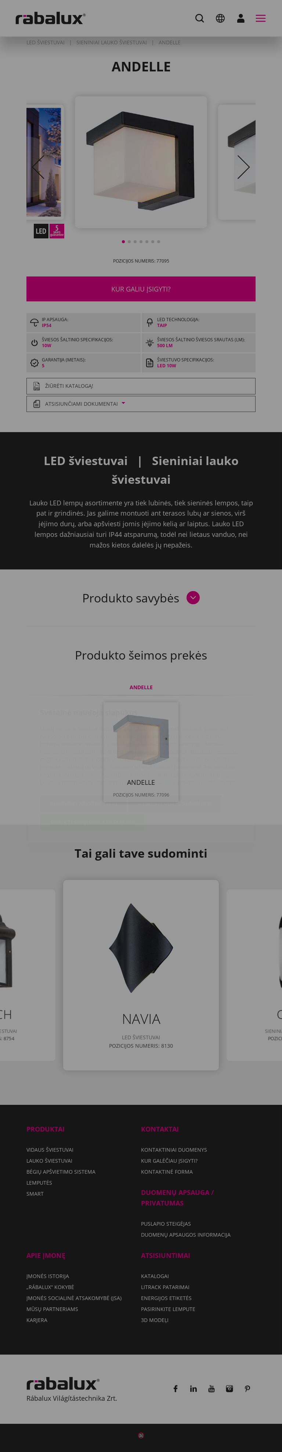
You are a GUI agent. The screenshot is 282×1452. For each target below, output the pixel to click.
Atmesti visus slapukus (175, 761)
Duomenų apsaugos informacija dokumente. (181, 739)
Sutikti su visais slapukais (92, 779)
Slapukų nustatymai (83, 761)
